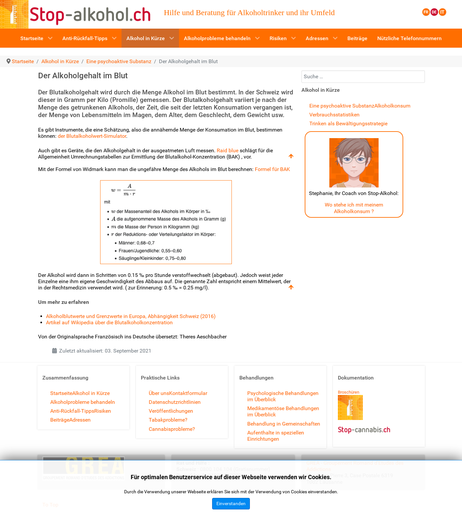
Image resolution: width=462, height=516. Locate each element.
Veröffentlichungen (171, 411)
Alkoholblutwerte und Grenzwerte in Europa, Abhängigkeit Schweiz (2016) (131, 316)
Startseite (61, 393)
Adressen (80, 420)
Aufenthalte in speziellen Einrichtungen (275, 436)
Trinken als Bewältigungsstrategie (348, 123)
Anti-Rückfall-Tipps (72, 411)
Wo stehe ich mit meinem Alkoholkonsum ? (354, 208)
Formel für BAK (272, 169)
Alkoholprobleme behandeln (82, 402)
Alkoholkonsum (392, 106)
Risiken (102, 411)
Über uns (159, 393)
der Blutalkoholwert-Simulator (92, 136)
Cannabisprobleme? (172, 429)
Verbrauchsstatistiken (334, 114)
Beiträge (59, 420)
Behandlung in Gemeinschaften (283, 424)
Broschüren (348, 392)
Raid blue (227, 150)
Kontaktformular (188, 393)
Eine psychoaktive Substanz (341, 106)
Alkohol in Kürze (91, 393)
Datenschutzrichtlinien (175, 402)
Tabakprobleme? (168, 420)
